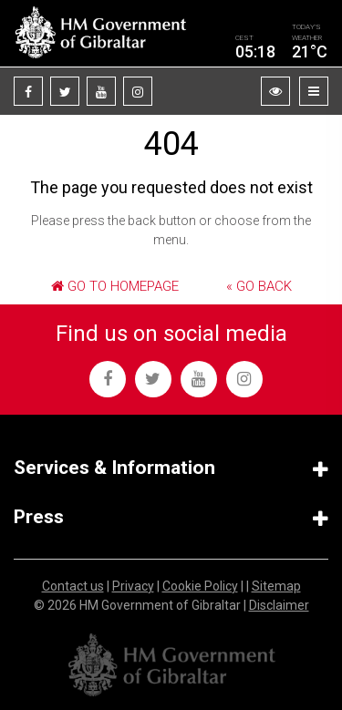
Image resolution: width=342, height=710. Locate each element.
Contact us (73, 586)
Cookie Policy (200, 586)
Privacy (133, 586)
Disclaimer (279, 605)
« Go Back (259, 286)
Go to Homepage (115, 286)
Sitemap (276, 586)
